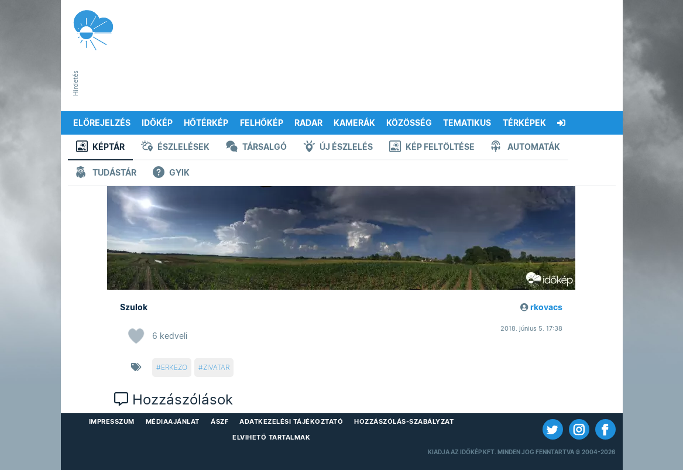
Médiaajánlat (173, 421)
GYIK (171, 173)
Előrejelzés (102, 123)
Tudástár (106, 173)
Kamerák (354, 123)
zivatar (216, 367)
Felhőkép (261, 123)
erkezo (174, 367)
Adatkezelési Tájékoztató (291, 421)
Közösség (409, 123)
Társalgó (256, 147)
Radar (308, 123)
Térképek (524, 123)
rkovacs (546, 307)
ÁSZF (219, 421)
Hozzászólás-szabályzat (404, 421)
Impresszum (112, 421)
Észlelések (175, 147)
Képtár (100, 147)
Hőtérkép (206, 123)
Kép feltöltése (432, 147)
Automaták (525, 147)
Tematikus (467, 123)
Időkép (157, 123)
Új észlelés (338, 147)
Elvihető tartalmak (271, 437)
